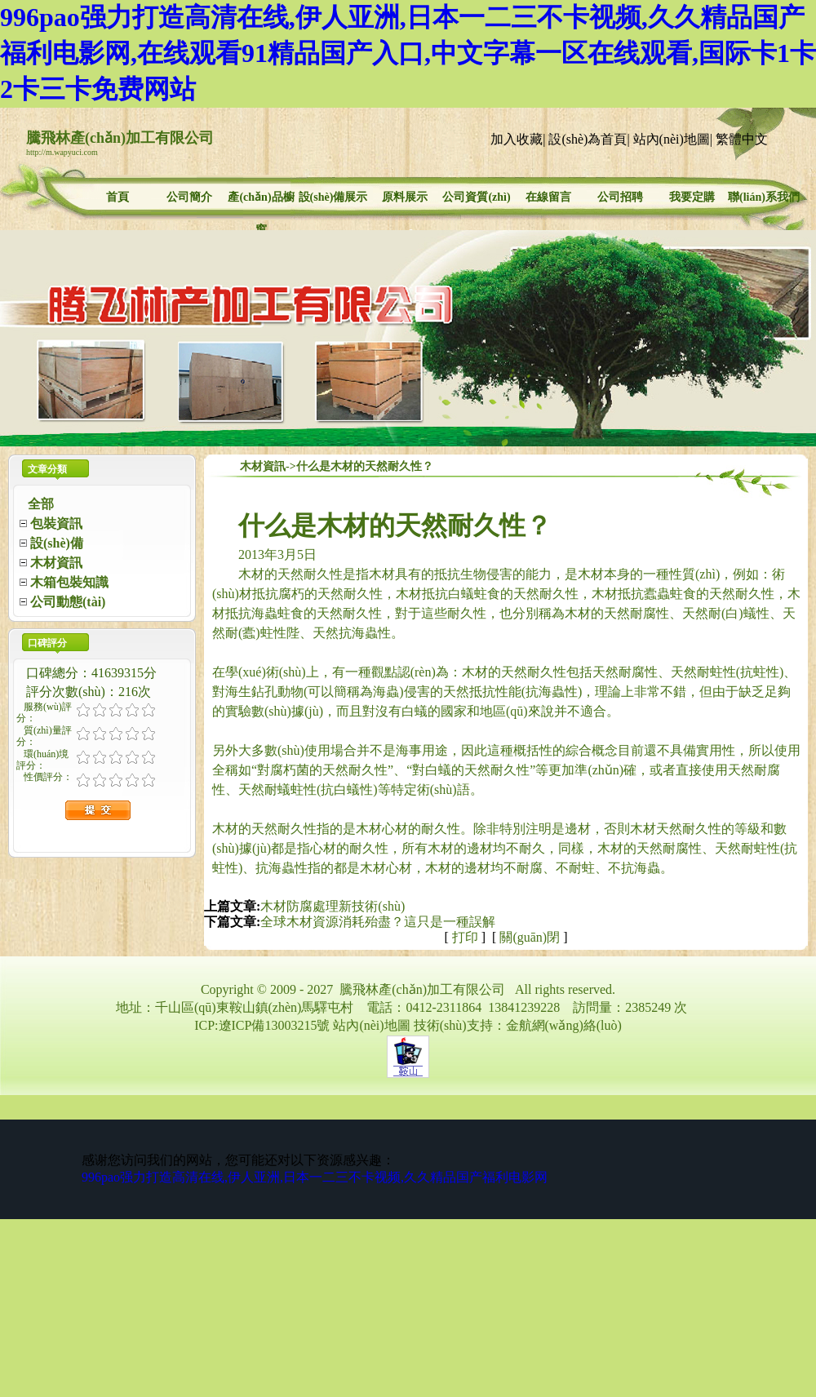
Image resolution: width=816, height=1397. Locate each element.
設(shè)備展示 (333, 197)
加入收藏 (516, 139)
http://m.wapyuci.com (62, 152)
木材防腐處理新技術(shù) (332, 906)
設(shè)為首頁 (587, 139)
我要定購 (692, 197)
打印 (465, 937)
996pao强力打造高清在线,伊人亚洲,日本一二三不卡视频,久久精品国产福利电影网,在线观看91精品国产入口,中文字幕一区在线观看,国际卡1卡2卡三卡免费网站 (408, 53)
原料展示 (405, 197)
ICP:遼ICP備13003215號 (262, 1025)
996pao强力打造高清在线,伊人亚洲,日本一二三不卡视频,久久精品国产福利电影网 (315, 1177)
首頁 (117, 197)
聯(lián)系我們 (764, 197)
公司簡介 (189, 197)
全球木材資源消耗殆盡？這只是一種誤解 (377, 922)
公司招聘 (620, 197)
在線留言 (548, 197)
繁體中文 (742, 139)
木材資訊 (263, 466)
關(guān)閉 (529, 937)
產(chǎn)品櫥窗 (261, 199)
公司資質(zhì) (476, 197)
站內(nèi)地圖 (671, 139)
